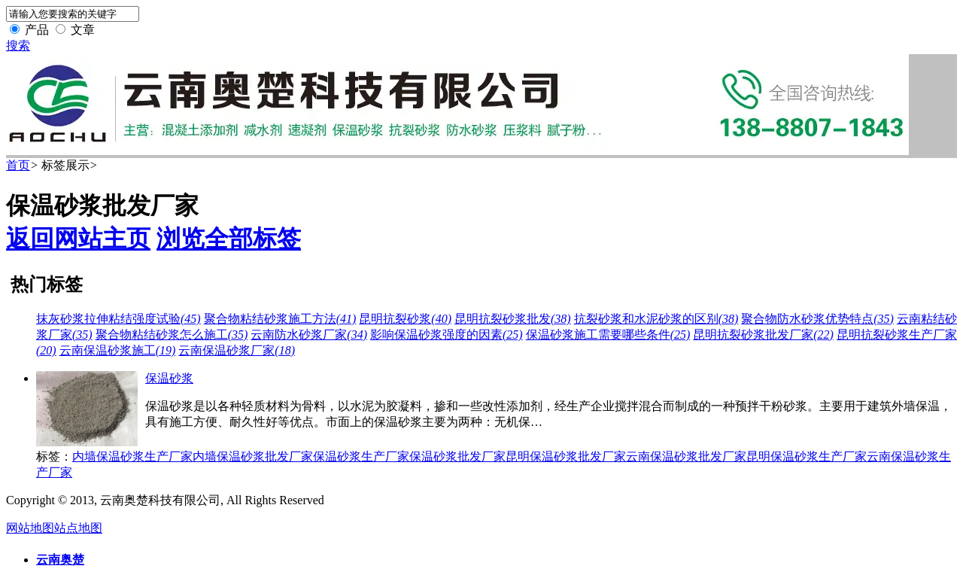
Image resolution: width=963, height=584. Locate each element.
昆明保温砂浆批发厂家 (566, 456)
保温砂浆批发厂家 (457, 456)
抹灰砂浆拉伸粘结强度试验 (118, 318)
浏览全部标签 (228, 238)
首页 (18, 165)
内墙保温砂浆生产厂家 (132, 456)
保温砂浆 (169, 378)
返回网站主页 (78, 238)
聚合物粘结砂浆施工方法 (280, 318)
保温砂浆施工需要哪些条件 (608, 334)
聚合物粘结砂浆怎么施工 (172, 334)
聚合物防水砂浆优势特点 (817, 318)
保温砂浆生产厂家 (361, 456)
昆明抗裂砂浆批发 (512, 318)
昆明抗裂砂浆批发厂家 (763, 334)
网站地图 (30, 528)
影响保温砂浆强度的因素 (446, 334)
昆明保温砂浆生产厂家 (806, 456)
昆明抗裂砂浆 (405, 318)
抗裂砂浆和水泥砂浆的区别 (656, 318)
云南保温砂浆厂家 (236, 350)
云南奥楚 (60, 559)
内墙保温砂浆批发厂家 (253, 456)
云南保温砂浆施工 (117, 350)
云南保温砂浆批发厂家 (686, 456)
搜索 (18, 45)
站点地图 (78, 528)
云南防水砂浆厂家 (309, 334)
